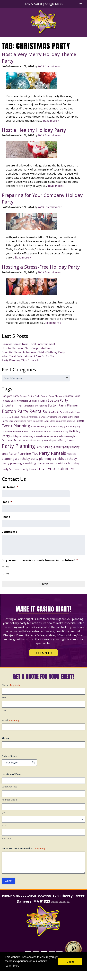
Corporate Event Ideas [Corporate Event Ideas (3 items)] (44, 420)
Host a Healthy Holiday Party (34, 130)
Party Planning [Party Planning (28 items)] (18, 446)
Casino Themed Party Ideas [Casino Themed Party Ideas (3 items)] (26, 416)
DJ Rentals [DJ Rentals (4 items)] (78, 420)
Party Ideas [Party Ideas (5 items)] (66, 440)
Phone (6, 517)
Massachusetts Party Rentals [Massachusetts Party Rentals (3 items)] (48, 436)
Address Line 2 (9, 799)
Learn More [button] (12, 965)
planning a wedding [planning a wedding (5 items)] (23, 463)
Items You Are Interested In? (23, 848)
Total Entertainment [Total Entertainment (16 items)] (56, 468)
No (7, 573)
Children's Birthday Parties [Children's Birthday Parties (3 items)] (53, 416)
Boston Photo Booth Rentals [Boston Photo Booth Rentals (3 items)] (59, 412)
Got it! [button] (70, 961)
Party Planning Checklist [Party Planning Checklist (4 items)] (49, 446)
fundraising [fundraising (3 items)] (57, 426)
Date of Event (9, 756)
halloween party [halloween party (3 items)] (60, 431)
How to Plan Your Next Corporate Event (27, 348)
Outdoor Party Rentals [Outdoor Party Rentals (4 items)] (39, 440)
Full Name (10, 487)
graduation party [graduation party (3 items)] (72, 426)
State (4, 825)
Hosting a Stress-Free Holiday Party (41, 267)
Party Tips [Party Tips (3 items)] (71, 453)
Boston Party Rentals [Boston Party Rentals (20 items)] (23, 411)
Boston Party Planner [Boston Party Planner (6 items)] (63, 405)
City (3, 812)
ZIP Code (6, 838)
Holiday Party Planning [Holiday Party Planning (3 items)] (22, 436)
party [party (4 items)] (56, 440)
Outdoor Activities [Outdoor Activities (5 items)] (13, 440)
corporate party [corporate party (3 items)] (64, 420)
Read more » (51, 120)
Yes (7, 567)
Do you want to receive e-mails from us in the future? (40, 560)
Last (4, 710)
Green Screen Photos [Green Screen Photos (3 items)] (40, 431)
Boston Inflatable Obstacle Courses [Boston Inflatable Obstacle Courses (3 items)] (29, 400)
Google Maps (54, 4)
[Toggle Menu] (80, 4)
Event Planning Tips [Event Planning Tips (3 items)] (40, 426)
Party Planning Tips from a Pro (21, 360)
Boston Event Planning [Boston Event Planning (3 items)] (52, 396)
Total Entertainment (49, 66)
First (4, 697)
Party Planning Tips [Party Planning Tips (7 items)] (23, 453)
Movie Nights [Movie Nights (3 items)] (70, 436)
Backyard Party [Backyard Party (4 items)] (10, 396)
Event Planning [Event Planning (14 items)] (16, 425)
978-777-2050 (33, 4)
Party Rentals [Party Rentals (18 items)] (52, 453)
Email (7, 502)
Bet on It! (43, 653)
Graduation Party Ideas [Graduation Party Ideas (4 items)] (15, 431)
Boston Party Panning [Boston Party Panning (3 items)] (36, 405)
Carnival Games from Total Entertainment (28, 344)
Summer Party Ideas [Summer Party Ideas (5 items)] (22, 469)
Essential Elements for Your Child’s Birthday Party (33, 352)
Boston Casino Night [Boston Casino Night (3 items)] (30, 396)
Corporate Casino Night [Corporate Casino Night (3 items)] (20, 420)
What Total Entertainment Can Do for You (28, 356)
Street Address (9, 786)
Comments (9, 532)
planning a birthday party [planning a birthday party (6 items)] (20, 459)
